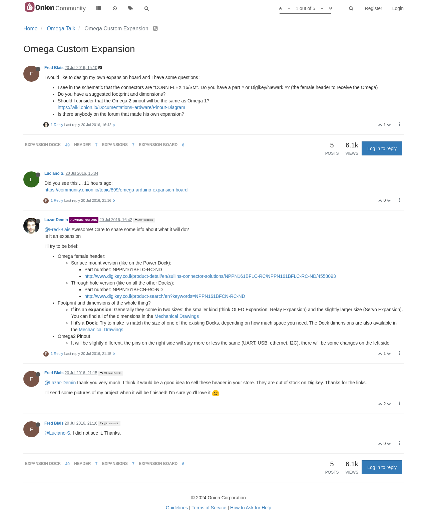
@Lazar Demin (110, 373)
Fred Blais (54, 67)
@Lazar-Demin (60, 382)
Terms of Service (208, 507)
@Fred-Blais (57, 229)
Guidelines (177, 507)
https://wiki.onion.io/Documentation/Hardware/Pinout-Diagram (121, 107)
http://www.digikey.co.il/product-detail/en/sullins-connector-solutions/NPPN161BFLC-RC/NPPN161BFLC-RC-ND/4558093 (210, 276)
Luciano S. (54, 173)
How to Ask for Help (250, 507)
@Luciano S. (109, 423)
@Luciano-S (57, 433)
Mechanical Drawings (176, 316)
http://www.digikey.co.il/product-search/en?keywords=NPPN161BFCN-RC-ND (164, 296)
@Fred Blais (144, 219)
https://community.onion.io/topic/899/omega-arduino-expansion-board (115, 189)
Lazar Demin (56, 219)
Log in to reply (382, 148)
